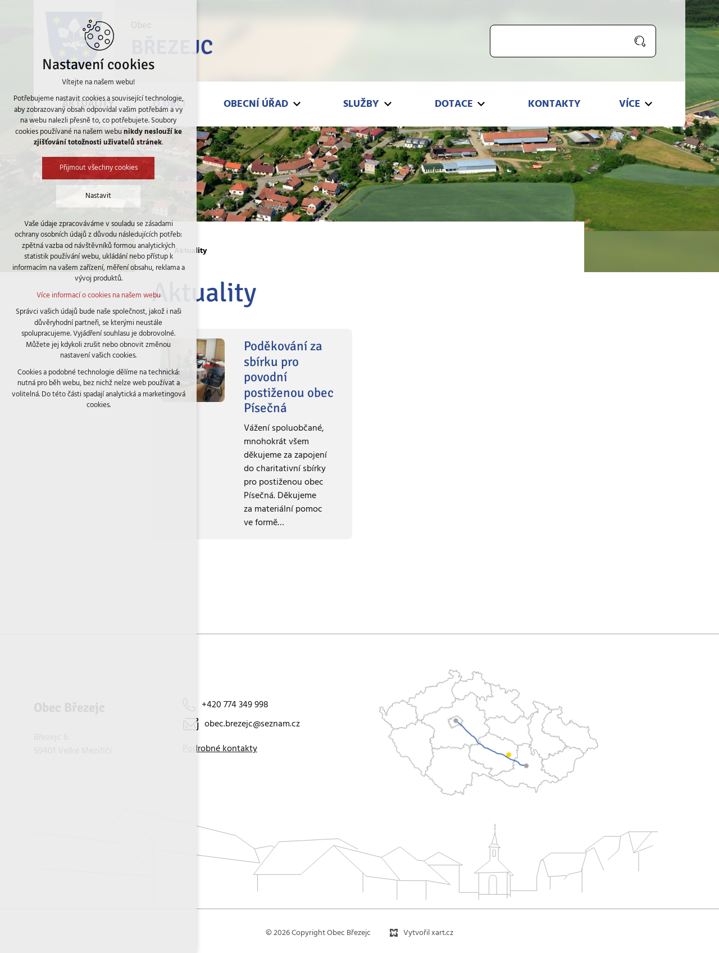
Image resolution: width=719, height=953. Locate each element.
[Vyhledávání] (641, 41)
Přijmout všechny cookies (99, 168)
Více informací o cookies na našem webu (99, 295)
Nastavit (98, 196)
